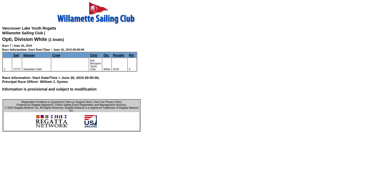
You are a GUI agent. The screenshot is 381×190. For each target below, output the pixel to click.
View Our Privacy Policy (108, 102)
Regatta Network (24, 107)
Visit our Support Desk (78, 102)
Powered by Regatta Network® (34, 104)
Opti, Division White (24, 39)
